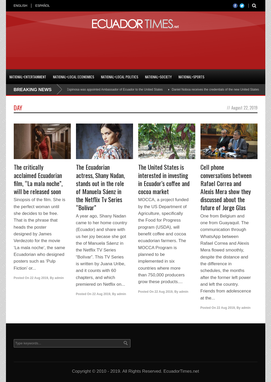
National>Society (158, 76)
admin (59, 278)
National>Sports (191, 76)
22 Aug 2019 (39, 278)
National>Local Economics (73, 76)
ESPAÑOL (42, 6)
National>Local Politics (119, 76)
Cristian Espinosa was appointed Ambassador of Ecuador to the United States (110, 89)
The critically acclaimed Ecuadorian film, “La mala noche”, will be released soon (38, 179)
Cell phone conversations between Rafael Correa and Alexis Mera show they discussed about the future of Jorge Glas (226, 187)
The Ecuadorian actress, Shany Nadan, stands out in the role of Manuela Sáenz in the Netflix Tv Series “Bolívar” (100, 187)
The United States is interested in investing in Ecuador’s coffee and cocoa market (164, 179)
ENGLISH (20, 6)
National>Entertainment (27, 76)
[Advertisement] (135, 47)
